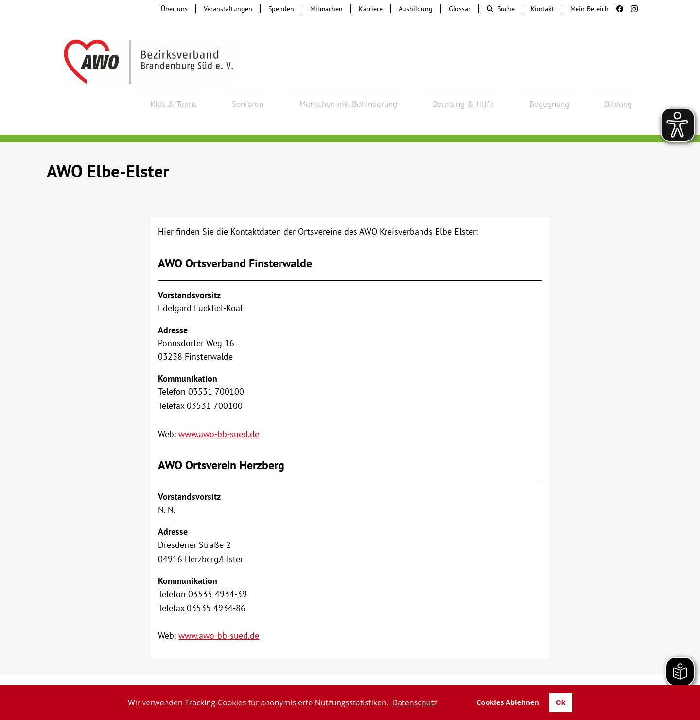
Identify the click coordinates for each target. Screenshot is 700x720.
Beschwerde (297, 676)
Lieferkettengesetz (368, 676)
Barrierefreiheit (446, 676)
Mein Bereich (589, 8)
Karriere (371, 8)
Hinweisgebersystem (227, 676)
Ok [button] (560, 702)
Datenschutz (562, 676)
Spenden (281, 8)
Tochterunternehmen (139, 676)
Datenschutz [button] (415, 702)
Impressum (507, 676)
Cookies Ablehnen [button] (507, 702)
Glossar (460, 8)
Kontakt (542, 8)
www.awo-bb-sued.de (218, 407)
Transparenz (621, 676)
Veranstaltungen (228, 8)
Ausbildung (416, 8)
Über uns (174, 8)
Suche (501, 8)
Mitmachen (326, 8)
